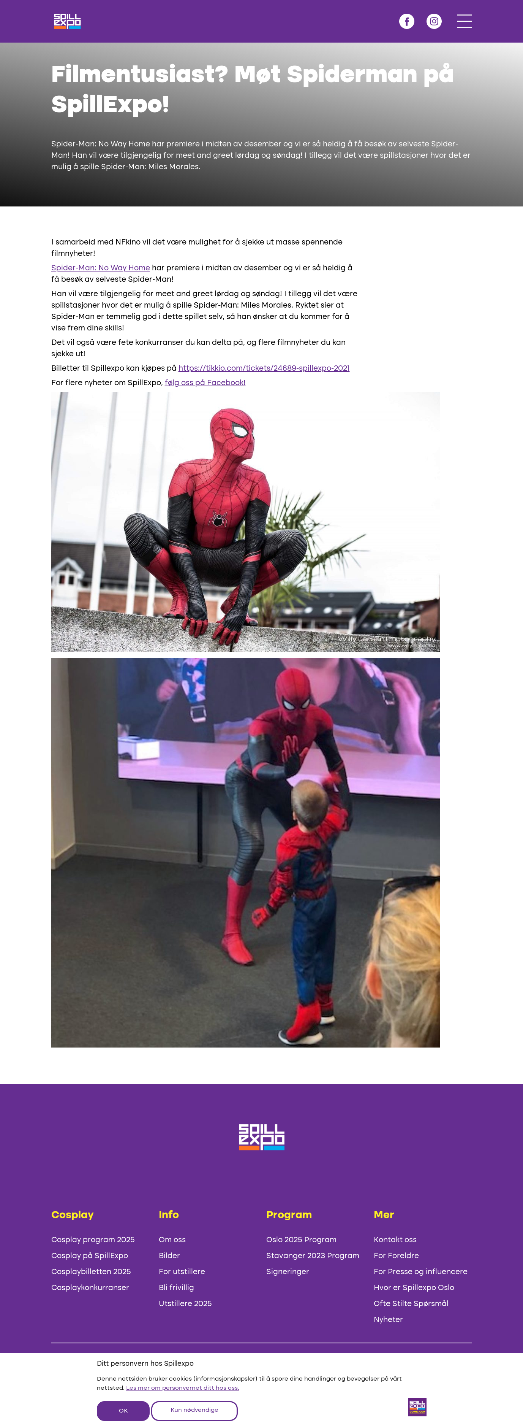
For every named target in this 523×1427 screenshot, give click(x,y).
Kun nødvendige (194, 1410)
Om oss (172, 1240)
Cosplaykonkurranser (90, 1288)
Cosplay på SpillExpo (89, 1256)
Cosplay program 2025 (93, 1240)
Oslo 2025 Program (301, 1240)
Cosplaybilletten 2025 (91, 1272)
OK (123, 1411)
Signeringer (287, 1272)
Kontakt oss (395, 1240)
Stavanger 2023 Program (312, 1256)
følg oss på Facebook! (205, 383)
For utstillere (182, 1272)
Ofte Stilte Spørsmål (411, 1304)
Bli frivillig (176, 1288)
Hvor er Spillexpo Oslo (414, 1288)
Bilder (169, 1256)
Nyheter (388, 1320)
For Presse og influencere (421, 1272)
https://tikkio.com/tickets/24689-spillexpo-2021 (264, 369)
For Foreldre (396, 1256)
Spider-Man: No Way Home (100, 268)
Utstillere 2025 (185, 1304)
